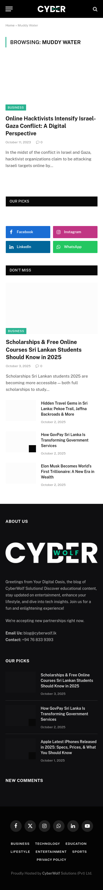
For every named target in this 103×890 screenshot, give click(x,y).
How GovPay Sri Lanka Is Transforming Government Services (64, 440)
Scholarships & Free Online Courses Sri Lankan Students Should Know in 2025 (44, 349)
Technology (47, 844)
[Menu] (9, 9)
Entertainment (51, 852)
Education (76, 844)
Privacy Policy (51, 860)
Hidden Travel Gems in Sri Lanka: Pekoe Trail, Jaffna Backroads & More (64, 408)
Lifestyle (20, 852)
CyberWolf (51, 873)
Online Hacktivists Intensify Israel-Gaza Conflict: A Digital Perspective (50, 126)
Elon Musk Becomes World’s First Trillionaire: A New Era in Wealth (67, 471)
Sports (79, 852)
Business (16, 107)
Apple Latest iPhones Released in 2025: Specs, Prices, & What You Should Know (68, 747)
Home (10, 25)
